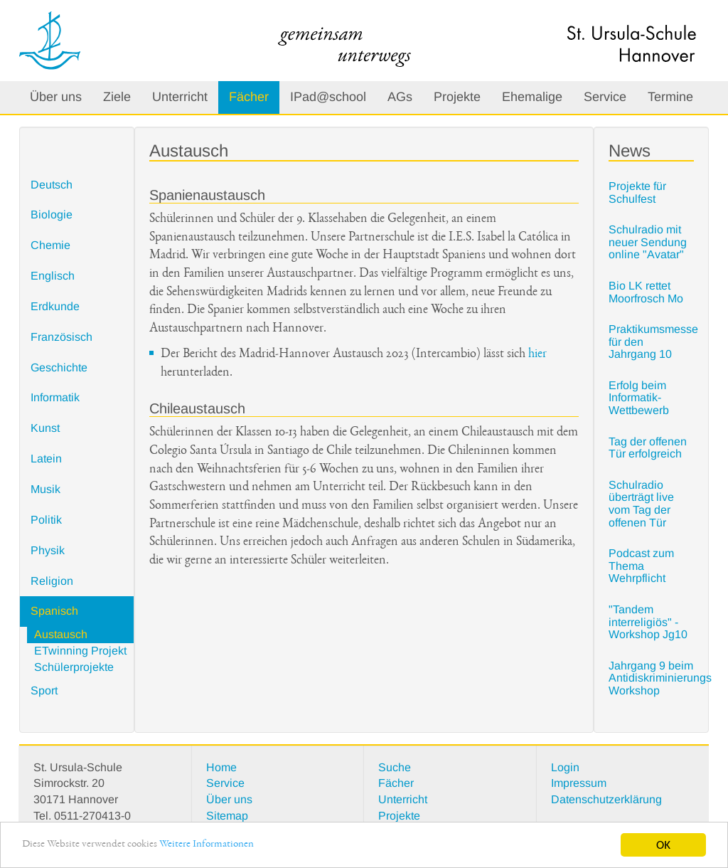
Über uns (56, 97)
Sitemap (227, 816)
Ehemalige (532, 97)
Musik (45, 489)
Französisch (61, 337)
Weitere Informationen (227, 846)
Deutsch (52, 185)
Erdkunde (55, 306)
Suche (394, 767)
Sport (44, 690)
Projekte (457, 97)
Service (605, 97)
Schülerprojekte (74, 667)
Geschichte (59, 367)
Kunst (45, 428)
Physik (48, 550)
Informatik (55, 397)
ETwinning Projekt (80, 651)
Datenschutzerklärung (606, 799)
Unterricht (180, 97)
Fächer (249, 97)
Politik (46, 520)
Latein (46, 458)
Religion (52, 581)
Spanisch (54, 611)
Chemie (50, 245)
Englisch (53, 276)
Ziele (117, 97)
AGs (399, 97)
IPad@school (328, 97)
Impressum (578, 783)
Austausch (60, 634)
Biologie (52, 214)
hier (537, 354)
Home (221, 767)
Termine (670, 97)
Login (565, 767)
